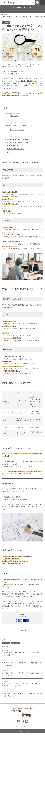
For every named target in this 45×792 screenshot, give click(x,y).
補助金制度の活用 (12, 145)
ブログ (12, 643)
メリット (12, 119)
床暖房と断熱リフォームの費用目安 (17, 139)
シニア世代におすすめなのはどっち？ (18, 142)
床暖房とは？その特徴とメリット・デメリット (21, 113)
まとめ (9, 152)
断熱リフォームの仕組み (17, 130)
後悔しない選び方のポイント (15, 149)
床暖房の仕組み (14, 116)
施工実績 (18, 643)
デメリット (13, 122)
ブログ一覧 (22, 630)
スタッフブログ (6, 22)
